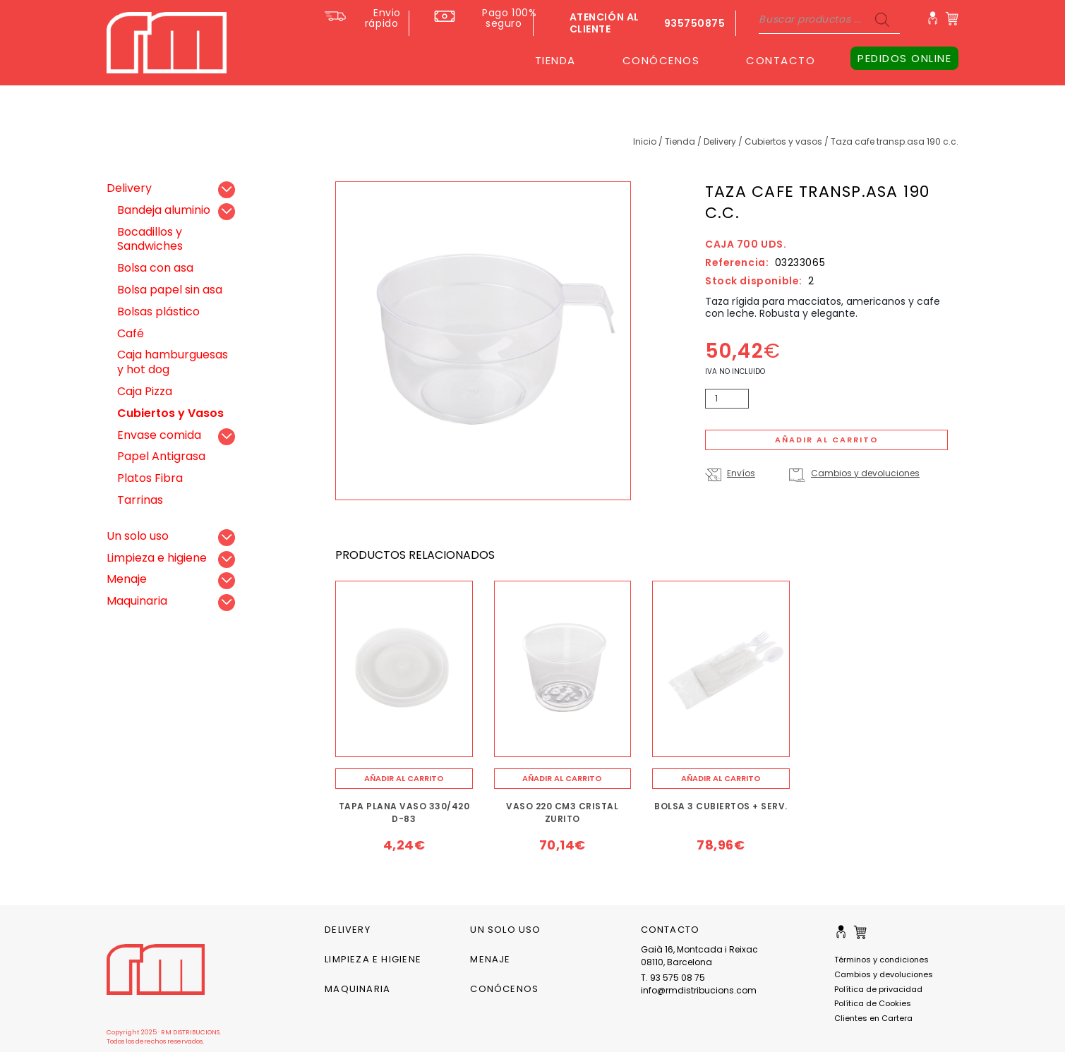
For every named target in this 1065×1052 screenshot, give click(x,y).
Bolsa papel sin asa (169, 290)
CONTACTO (780, 60)
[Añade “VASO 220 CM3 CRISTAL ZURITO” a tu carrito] (563, 778)
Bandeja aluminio (163, 210)
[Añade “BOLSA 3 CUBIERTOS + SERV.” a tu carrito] (721, 778)
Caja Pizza (144, 391)
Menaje (127, 579)
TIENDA (555, 60)
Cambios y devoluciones (865, 473)
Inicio (644, 141)
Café (130, 333)
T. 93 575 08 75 (673, 978)
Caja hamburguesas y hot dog (172, 361)
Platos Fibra (150, 478)
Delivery (720, 141)
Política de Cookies (872, 1003)
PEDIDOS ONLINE (904, 58)
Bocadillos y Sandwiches (150, 239)
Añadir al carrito (827, 439)
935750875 (695, 23)
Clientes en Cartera (873, 1018)
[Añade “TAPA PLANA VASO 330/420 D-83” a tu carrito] (404, 778)
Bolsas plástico (158, 311)
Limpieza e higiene (157, 558)
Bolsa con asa (155, 268)
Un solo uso (138, 536)
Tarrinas (140, 500)
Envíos (741, 473)
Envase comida (159, 435)
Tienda (680, 141)
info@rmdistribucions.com (699, 990)
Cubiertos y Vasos (783, 141)
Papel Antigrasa (161, 456)
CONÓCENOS (661, 60)
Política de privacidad (878, 989)
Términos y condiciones (881, 959)
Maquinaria (137, 601)
